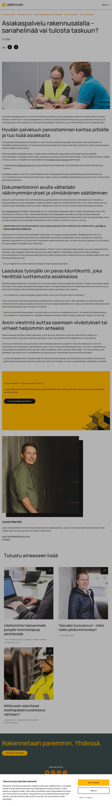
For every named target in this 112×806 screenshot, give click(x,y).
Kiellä (94, 791)
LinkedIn (6, 539)
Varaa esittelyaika (15, 753)
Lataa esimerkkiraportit (20, 401)
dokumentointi (13, 211)
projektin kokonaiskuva (58, 159)
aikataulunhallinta (25, 165)
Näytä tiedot (86, 797)
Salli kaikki (93, 782)
